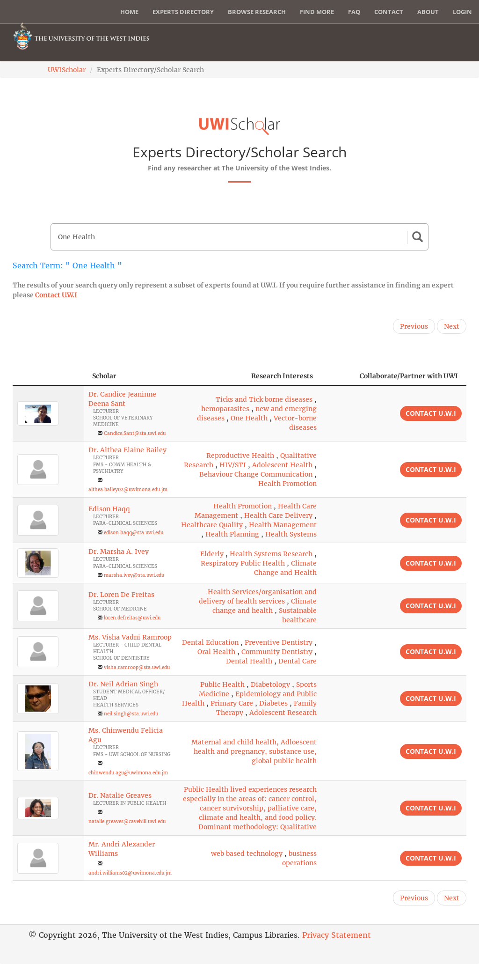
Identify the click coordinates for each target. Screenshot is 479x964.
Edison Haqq (109, 509)
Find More (317, 11)
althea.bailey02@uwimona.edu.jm (127, 489)
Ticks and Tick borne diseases (264, 399)
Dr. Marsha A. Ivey (118, 551)
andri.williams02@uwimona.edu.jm (130, 873)
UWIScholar (67, 70)
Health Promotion (287, 483)
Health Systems (291, 534)
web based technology (247, 853)
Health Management (283, 525)
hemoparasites (225, 409)
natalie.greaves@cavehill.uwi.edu (127, 821)
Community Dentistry (276, 652)
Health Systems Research (271, 554)
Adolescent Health (282, 465)
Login (462, 11)
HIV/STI (232, 465)
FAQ (354, 11)
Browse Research (257, 11)
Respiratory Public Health (243, 563)
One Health (249, 418)
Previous (414, 326)
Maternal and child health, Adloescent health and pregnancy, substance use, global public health (254, 751)
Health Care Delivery (278, 515)
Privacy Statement (336, 935)
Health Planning (232, 534)
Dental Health (249, 661)
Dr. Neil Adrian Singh (123, 684)
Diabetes (273, 703)
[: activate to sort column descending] (48, 376)
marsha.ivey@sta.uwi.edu (134, 575)
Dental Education (210, 642)
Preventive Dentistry (278, 642)
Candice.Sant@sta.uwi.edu (135, 433)
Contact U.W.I (56, 295)
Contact (388, 11)
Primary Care (231, 703)
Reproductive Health (240, 455)
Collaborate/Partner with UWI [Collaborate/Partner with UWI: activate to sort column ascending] (409, 376)
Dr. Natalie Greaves (120, 795)
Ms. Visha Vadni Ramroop (130, 637)
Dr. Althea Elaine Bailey (127, 450)
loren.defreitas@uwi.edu (132, 618)
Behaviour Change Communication (255, 474)
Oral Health (216, 652)
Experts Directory (183, 11)
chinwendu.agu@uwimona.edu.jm (128, 773)
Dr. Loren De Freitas (121, 594)
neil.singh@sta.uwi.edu (131, 714)
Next (451, 326)
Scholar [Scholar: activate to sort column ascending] (104, 376)
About (428, 11)
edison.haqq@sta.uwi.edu (133, 533)
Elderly (212, 554)
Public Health (222, 684)
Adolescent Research (283, 712)
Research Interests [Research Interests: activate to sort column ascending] (282, 376)
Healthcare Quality (212, 525)
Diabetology (270, 684)
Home (129, 11)
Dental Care (297, 661)
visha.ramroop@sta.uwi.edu (137, 667)
